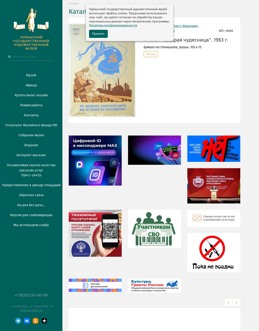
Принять (98, 33)
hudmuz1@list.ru (31, 310)
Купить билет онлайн (31, 95)
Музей (31, 75)
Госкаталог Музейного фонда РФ (31, 125)
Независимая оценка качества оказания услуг (31, 167)
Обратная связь (31, 195)
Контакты (31, 115)
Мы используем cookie (31, 225)
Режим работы (31, 105)
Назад (151, 54)
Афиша (31, 85)
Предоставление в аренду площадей (31, 185)
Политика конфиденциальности (113, 25)
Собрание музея (31, 135)
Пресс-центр (31, 175)
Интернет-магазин (31, 155)
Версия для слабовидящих (31, 215)
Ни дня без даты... (31, 205)
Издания (31, 145)
